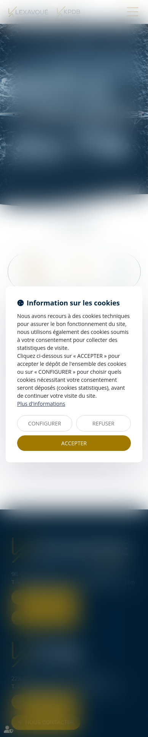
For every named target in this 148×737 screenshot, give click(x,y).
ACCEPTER (74, 443)
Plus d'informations (41, 403)
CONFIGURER (44, 423)
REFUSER (103, 423)
